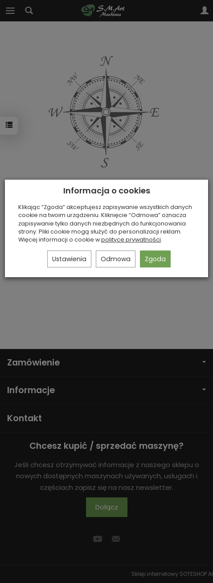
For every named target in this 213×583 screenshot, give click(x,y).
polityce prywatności (131, 239)
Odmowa (116, 259)
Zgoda (155, 259)
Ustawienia (69, 259)
